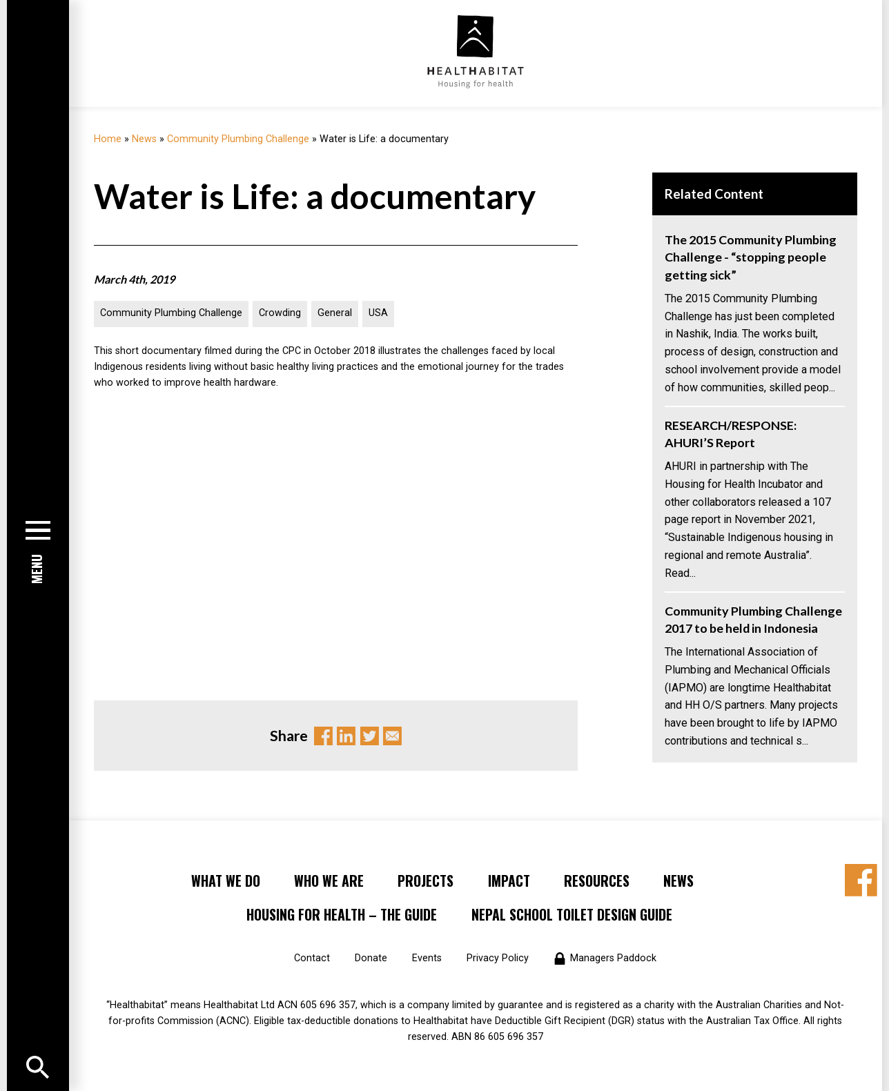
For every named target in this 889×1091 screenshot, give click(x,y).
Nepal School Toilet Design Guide (571, 914)
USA (378, 313)
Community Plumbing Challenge (238, 139)
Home (107, 139)
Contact (312, 958)
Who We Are (329, 880)
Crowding (280, 313)
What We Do (225, 880)
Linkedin (346, 736)
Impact (509, 880)
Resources (596, 880)
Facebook (323, 736)
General (335, 313)
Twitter (369, 736)
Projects (425, 880)
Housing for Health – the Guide (341, 914)
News (144, 139)
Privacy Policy (498, 958)
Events (427, 958)
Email (392, 736)
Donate (371, 958)
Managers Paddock (613, 958)
